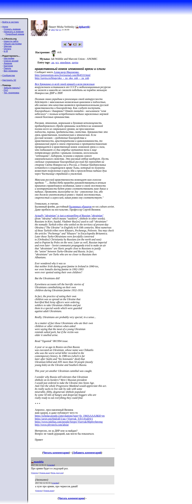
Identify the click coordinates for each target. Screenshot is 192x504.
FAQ (6, 90)
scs (57, 62)
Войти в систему (10, 22)
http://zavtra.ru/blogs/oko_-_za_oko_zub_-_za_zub (62, 78)
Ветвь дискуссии (57, 473)
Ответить (34, 473)
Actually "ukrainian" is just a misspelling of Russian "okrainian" (69, 215)
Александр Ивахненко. (66, 72)
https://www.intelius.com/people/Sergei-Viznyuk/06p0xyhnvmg (69, 421)
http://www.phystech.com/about (52, 424)
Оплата (7, 48)
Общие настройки (13, 43)
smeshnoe (65, 62)
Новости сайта (11, 41)
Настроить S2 (9, 80)
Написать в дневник (14, 31)
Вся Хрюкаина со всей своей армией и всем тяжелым (64, 84)
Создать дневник (12, 29)
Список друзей (11, 61)
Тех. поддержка (11, 92)
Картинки (8, 66)
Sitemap (8, 46)
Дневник (8, 63)
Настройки (9, 58)
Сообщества (8, 75)
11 (60, 29)
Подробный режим (14, 34)
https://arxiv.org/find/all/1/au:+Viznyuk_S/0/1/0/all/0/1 (64, 418)
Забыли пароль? (12, 87)
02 (57, 29)
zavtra (75, 62)
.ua (52, 62)
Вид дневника (11, 71)
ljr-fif (6, 51)
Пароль (7, 68)
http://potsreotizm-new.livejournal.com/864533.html (62, 75)
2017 (53, 29)
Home (5, 26)
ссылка (51, 465)
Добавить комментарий (87, 452)
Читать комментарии (56, 452)
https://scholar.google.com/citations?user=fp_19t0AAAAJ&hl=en (70, 415)
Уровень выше (45, 473)
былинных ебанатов (80, 206)
